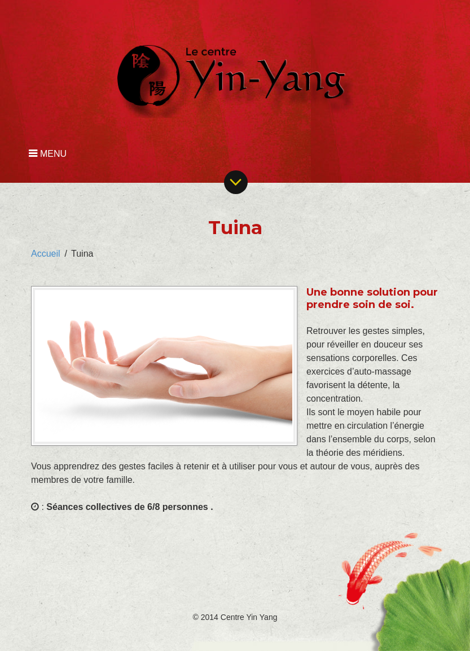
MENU (48, 153)
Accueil (45, 253)
